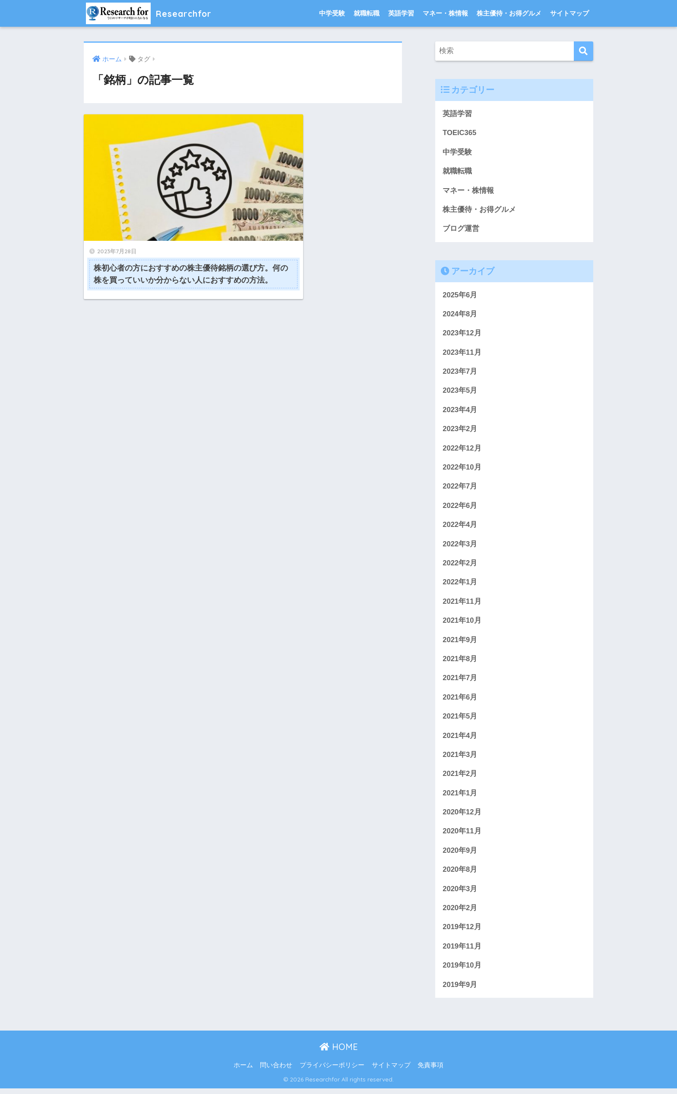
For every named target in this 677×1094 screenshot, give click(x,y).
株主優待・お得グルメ (509, 13)
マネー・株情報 (445, 13)
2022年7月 (460, 489)
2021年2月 (460, 778)
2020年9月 (460, 855)
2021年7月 (460, 682)
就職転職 (367, 13)
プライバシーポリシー (332, 1071)
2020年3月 (460, 894)
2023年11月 (462, 354)
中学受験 (332, 13)
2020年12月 (462, 817)
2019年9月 (460, 990)
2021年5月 (460, 720)
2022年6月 (460, 508)
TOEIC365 (460, 133)
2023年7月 (460, 373)
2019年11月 (462, 952)
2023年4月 (460, 411)
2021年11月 (462, 604)
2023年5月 (460, 392)
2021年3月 (460, 759)
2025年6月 (460, 296)
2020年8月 (460, 874)
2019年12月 (462, 932)
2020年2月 (460, 913)
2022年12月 (462, 450)
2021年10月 (462, 624)
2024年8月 (460, 315)
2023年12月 (462, 334)
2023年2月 (460, 431)
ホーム (243, 1071)
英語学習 (401, 13)
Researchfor (153, 13)
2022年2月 (460, 566)
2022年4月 (460, 527)
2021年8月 (460, 662)
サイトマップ (569, 13)
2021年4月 (460, 739)
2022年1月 (460, 585)
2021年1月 (460, 797)
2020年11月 (462, 836)
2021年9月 (460, 643)
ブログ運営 (461, 229)
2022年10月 (462, 469)
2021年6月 (460, 701)
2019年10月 (462, 971)
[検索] (583, 51)
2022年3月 (460, 546)
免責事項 (430, 1071)
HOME (339, 1052)
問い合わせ (276, 1071)
